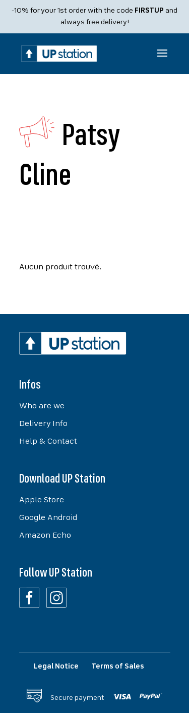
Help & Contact (48, 442)
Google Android (48, 518)
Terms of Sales (118, 666)
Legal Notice (56, 666)
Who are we (42, 406)
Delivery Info (43, 424)
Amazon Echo (45, 536)
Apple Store (41, 500)
